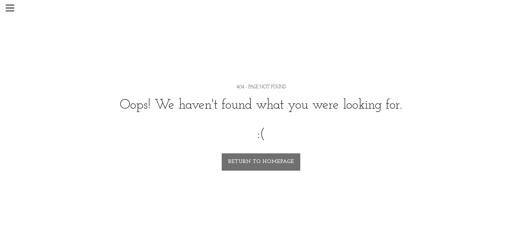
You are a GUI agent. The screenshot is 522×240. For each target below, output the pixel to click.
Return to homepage (261, 161)
